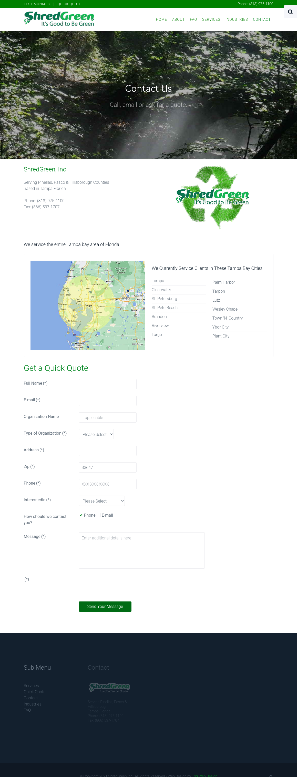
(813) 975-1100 (261, 4)
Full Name (36, 383)
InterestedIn (37, 499)
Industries (237, 19)
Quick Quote (69, 4)
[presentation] (118, 585)
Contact (262, 19)
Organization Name (41, 416)
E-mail (32, 399)
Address (34, 449)
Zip (29, 466)
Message (35, 536)
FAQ (193, 19)
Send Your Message (105, 606)
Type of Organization (45, 433)
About (178, 19)
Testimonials (37, 4)
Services (211, 19)
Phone (32, 483)
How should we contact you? (45, 519)
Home (161, 19)
